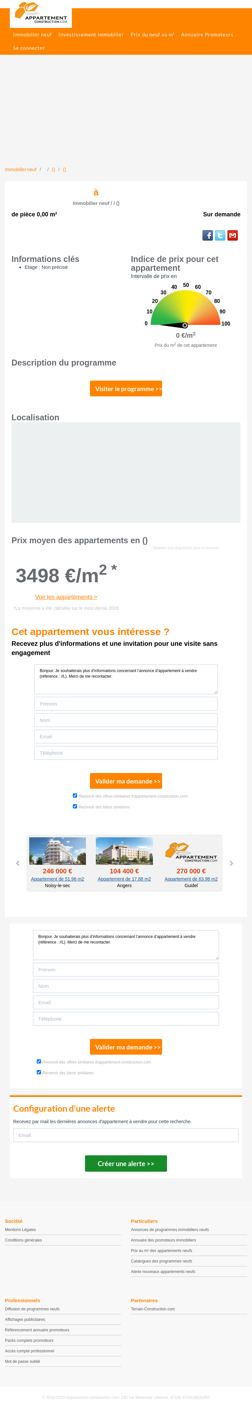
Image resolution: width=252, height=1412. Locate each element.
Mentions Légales (20, 1229)
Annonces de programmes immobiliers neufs (170, 1229)
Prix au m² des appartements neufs (161, 1250)
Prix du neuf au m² (153, 34)
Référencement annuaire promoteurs (37, 1330)
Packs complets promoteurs (29, 1340)
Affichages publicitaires (25, 1319)
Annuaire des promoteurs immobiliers (163, 1240)
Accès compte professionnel (29, 1351)
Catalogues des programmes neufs (161, 1261)
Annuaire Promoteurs (207, 34)
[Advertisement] (126, 117)
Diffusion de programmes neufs (32, 1309)
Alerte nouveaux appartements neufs (163, 1271)
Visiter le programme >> (128, 388)
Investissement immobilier (91, 34)
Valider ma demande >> (128, 781)
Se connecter (29, 48)
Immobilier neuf (32, 34)
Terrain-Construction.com (153, 1309)
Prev (18, 863)
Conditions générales (23, 1240)
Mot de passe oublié (22, 1361)
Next (231, 863)
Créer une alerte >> (126, 1163)
